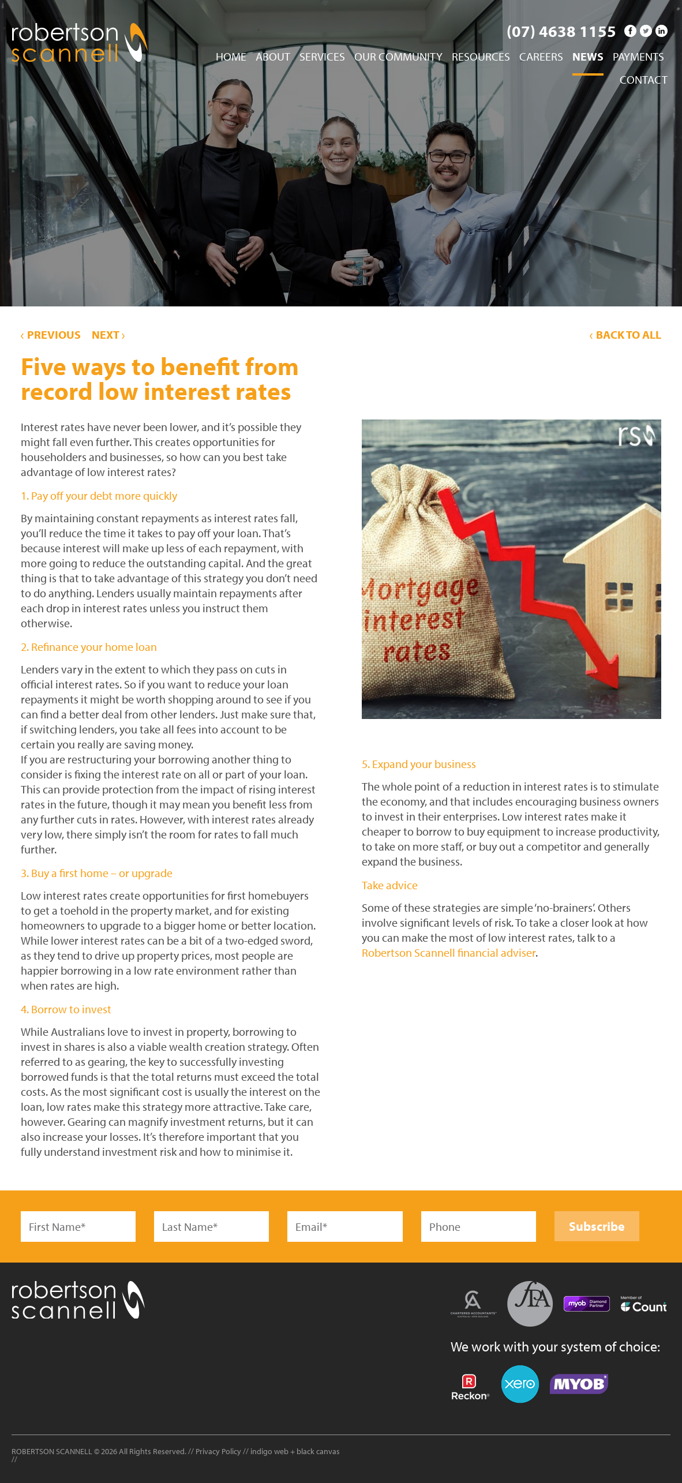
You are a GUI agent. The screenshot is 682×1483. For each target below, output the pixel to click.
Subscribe (597, 1226)
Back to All (625, 334)
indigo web (270, 1451)
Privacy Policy (218, 1451)
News (588, 57)
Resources (481, 57)
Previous (51, 334)
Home (231, 57)
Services (322, 57)
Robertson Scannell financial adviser (448, 952)
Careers (541, 57)
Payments (638, 57)
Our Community (398, 57)
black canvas (318, 1451)
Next (108, 334)
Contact (644, 80)
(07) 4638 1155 (561, 31)
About (273, 57)
